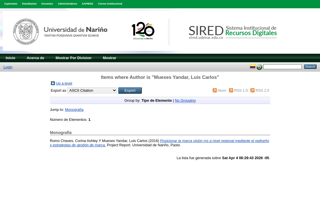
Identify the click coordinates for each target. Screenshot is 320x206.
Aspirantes (10, 3)
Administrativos (67, 3)
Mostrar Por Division (74, 58)
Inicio (10, 58)
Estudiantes (29, 3)
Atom (222, 90)
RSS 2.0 (262, 90)
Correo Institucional (110, 3)
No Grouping (185, 100)
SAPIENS (87, 3)
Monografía (74, 109)
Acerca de (35, 58)
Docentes (47, 3)
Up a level (64, 83)
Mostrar (109, 58)
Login (7, 67)
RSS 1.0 (241, 90)
